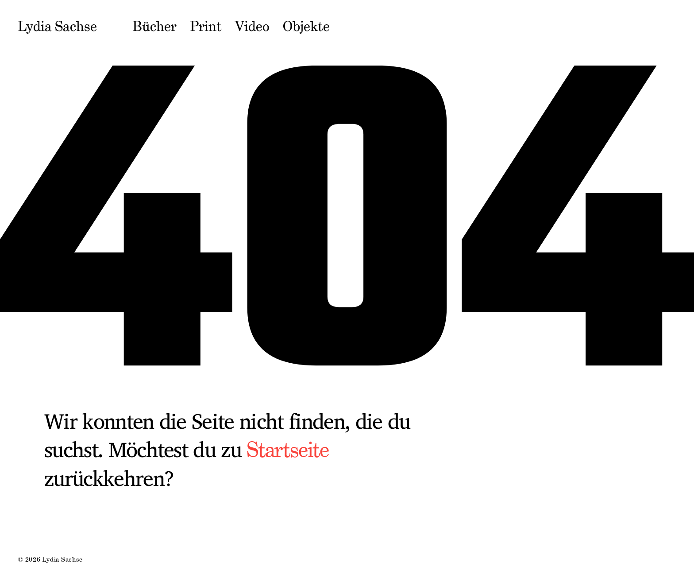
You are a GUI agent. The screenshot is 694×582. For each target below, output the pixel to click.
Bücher (154, 26)
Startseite (287, 449)
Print (206, 26)
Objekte (306, 26)
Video (252, 26)
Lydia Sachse (57, 26)
